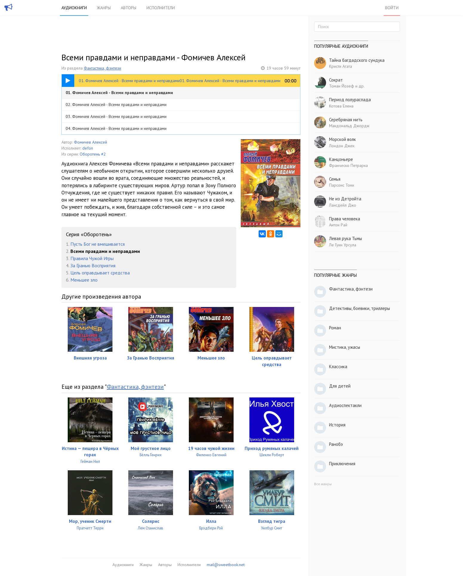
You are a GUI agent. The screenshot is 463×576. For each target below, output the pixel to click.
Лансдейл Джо (342, 205)
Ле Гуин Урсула (342, 245)
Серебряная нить (345, 119)
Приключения (342, 463)
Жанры (104, 7)
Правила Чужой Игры (92, 258)
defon (87, 148)
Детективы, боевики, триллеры (359, 308)
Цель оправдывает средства (100, 273)
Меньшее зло (84, 280)
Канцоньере (341, 159)
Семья (334, 179)
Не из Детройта (345, 199)
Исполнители (160, 7)
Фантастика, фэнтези (102, 68)
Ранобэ (336, 444)
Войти (392, 7)
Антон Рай (338, 225)
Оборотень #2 (93, 154)
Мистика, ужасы (344, 347)
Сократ (336, 80)
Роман (335, 328)
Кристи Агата (340, 66)
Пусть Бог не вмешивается (97, 244)
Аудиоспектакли (345, 405)
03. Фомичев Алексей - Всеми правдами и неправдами (116, 116)
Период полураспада (350, 99)
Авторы (128, 7)
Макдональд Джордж (349, 125)
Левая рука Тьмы (345, 238)
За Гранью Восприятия (92, 265)
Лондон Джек (341, 145)
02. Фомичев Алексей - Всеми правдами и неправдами (116, 104)
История (337, 425)
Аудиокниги (74, 7)
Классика (338, 366)
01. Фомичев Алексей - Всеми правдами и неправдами (119, 92)
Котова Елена (341, 106)
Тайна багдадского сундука (357, 60)
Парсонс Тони (341, 185)
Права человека (344, 219)
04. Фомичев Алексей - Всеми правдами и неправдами (116, 128)
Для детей (340, 386)
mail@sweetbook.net (226, 564)
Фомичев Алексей (90, 142)
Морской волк (342, 139)
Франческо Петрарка (348, 165)
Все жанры (323, 484)
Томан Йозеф (341, 86)
